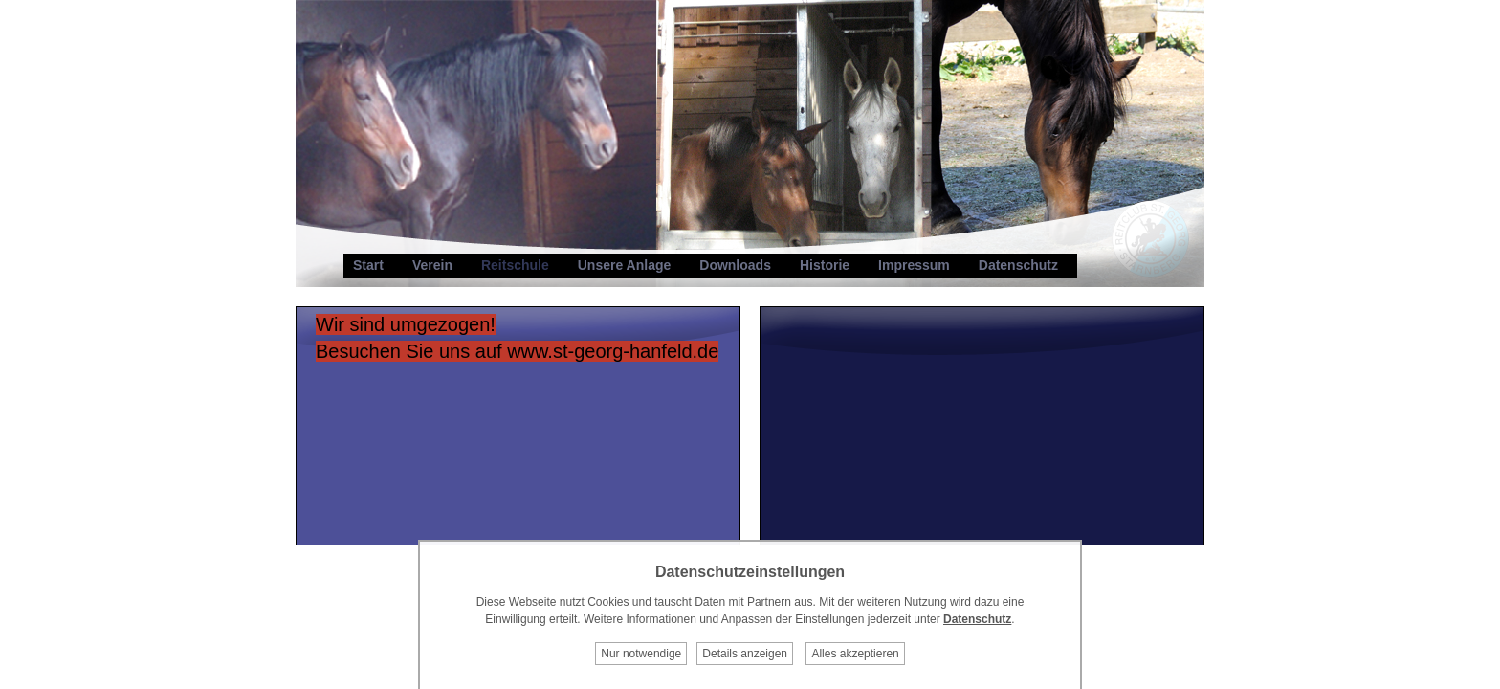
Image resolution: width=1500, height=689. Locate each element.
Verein (432, 265)
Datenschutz (1018, 265)
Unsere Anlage (625, 265)
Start (368, 265)
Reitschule (515, 265)
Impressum (914, 265)
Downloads (735, 265)
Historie (824, 265)
